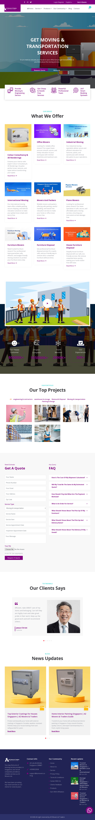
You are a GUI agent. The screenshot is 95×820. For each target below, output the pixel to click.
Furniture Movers (16, 245)
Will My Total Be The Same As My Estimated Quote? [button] (68, 486)
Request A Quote (14, 558)
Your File (8, 546)
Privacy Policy (54, 774)
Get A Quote (82, 2)
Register (61, 2)
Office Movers (43, 142)
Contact (77, 9)
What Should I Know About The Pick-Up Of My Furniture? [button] (68, 512)
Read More (12, 176)
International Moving (18, 200)
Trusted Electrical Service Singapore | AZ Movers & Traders (84, 797)
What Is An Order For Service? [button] (62, 504)
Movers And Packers (46, 200)
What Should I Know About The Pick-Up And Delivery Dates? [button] (67, 521)
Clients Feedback (56, 785)
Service (38, 9)
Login (56, 2)
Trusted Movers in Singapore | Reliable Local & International (85, 767)
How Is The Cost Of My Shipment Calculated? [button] (68, 478)
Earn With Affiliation (57, 792)
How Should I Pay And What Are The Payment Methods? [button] (68, 495)
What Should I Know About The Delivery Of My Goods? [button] (69, 531)
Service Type (9, 504)
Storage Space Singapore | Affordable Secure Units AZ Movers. (84, 782)
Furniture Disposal (46, 245)
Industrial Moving (74, 142)
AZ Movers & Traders (57, 817)
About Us (53, 767)
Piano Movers (72, 200)
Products (47, 9)
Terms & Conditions (57, 777)
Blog (70, 9)
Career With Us (55, 781)
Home (30, 9)
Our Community (59, 9)
